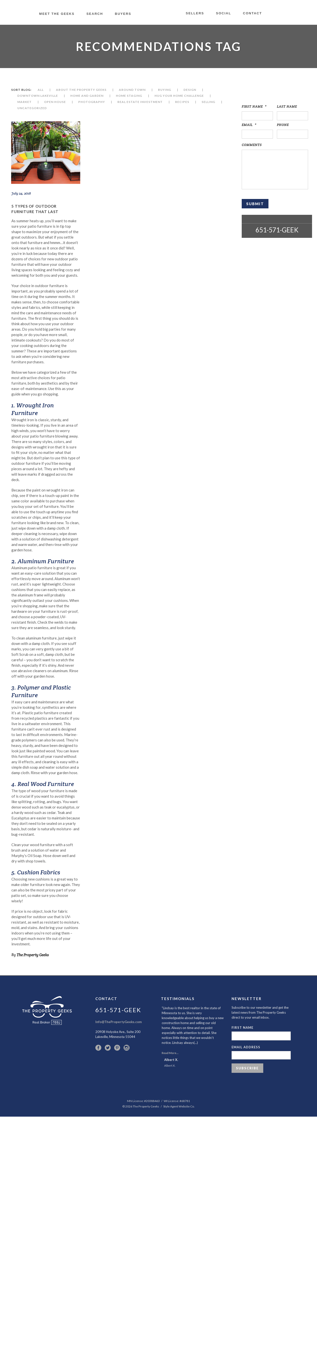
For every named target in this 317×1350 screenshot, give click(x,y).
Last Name (287, 106)
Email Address (246, 1047)
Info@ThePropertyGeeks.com (118, 1022)
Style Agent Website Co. (179, 1106)
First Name (254, 106)
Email (249, 125)
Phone (283, 125)
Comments (252, 145)
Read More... (170, 1053)
